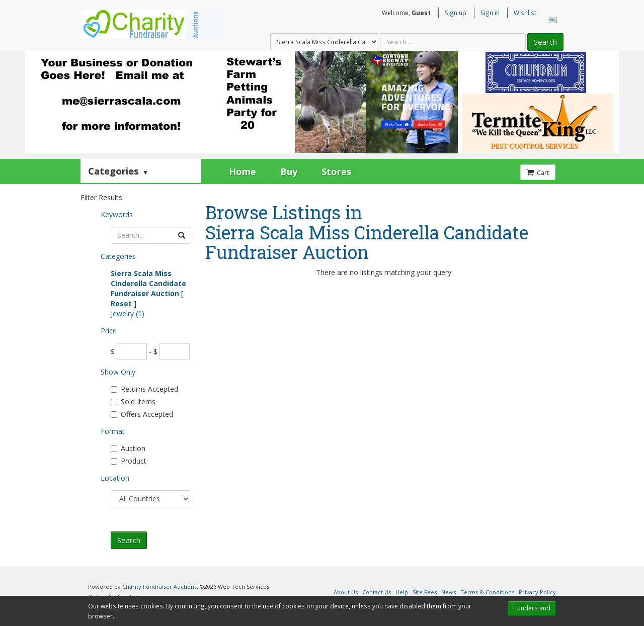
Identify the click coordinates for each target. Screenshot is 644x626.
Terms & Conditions (487, 592)
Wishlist (525, 13)
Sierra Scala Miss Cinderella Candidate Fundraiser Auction (148, 283)
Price (109, 330)
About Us (346, 592)
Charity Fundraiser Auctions (159, 586)
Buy (288, 171)
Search (545, 42)
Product (128, 461)
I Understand (531, 608)
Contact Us (376, 592)
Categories (118, 171)
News (448, 592)
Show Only (118, 372)
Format (113, 431)
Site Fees (425, 592)
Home (242, 171)
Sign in (490, 13)
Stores (336, 171)
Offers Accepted (142, 414)
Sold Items (133, 401)
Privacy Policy (537, 592)
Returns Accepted (144, 389)
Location (115, 478)
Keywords (117, 214)
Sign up (455, 13)
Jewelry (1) (127, 313)
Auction (128, 448)
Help (401, 592)
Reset (121, 303)
